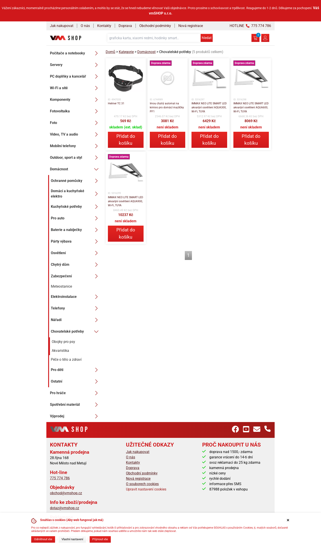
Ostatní (75, 381)
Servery (75, 65)
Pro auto (75, 218)
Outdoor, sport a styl (75, 158)
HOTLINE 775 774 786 (250, 26)
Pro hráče (75, 393)
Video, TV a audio (75, 134)
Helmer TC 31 (116, 103)
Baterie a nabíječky (75, 230)
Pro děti (75, 370)
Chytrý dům (75, 265)
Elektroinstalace (75, 297)
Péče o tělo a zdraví (66, 359)
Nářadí (75, 320)
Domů (110, 52)
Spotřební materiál (75, 405)
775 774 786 (60, 478)
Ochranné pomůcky (75, 181)
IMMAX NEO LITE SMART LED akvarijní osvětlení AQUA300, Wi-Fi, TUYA (209, 107)
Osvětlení (75, 253)
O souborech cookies (142, 484)
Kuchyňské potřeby (75, 207)
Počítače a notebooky (75, 53)
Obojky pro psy (63, 342)
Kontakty (104, 26)
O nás (85, 26)
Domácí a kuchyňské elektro (75, 193)
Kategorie (126, 52)
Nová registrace (190, 26)
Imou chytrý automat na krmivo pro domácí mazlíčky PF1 (167, 107)
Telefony (75, 308)
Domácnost (75, 169)
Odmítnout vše (43, 539)
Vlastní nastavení (72, 539)
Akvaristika (60, 350)
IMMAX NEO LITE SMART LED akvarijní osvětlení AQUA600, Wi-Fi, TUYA (251, 107)
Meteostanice (61, 286)
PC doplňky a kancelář (75, 76)
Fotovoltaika (75, 111)
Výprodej (75, 416)
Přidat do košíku (125, 140)
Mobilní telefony (75, 146)
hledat (207, 38)
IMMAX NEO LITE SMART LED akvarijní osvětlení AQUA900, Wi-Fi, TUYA (125, 201)
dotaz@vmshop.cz (64, 508)
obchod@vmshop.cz (66, 493)
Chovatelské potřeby (75, 332)
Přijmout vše (100, 539)
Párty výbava (75, 241)
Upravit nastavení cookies (146, 489)
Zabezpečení (75, 276)
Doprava (125, 26)
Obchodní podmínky (155, 26)
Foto (75, 123)
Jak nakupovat (61, 26)
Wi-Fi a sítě (75, 88)
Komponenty (75, 100)
